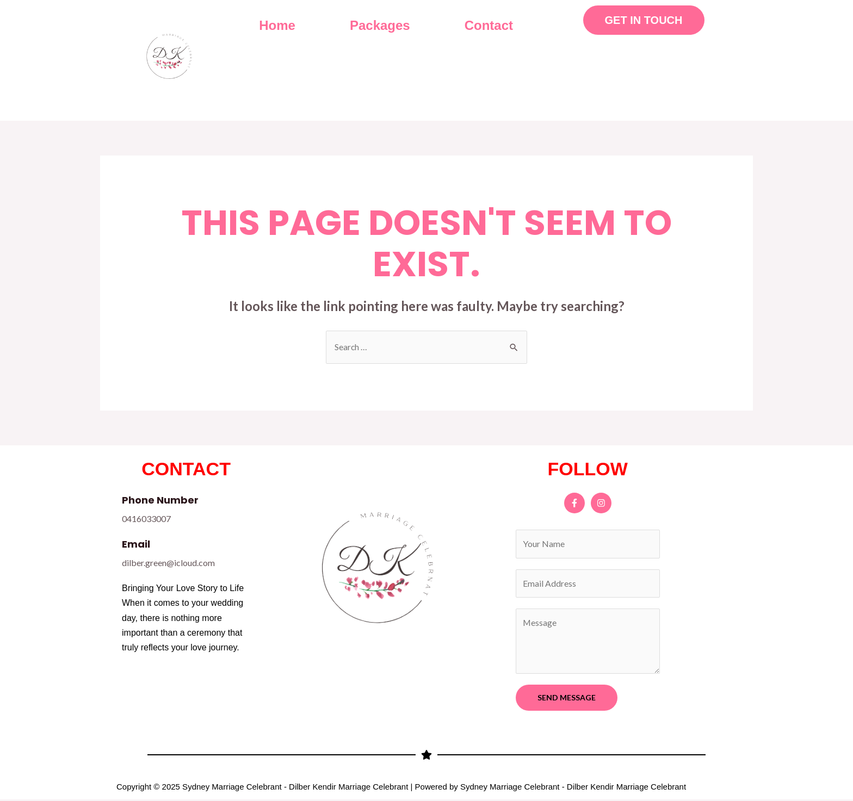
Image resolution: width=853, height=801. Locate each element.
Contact (489, 25)
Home (277, 25)
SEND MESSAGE (566, 698)
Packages (380, 25)
